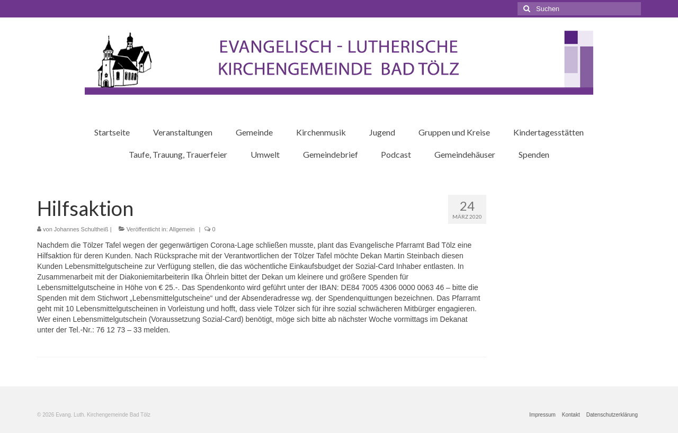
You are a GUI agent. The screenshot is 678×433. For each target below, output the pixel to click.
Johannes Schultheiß (81, 229)
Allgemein (181, 229)
